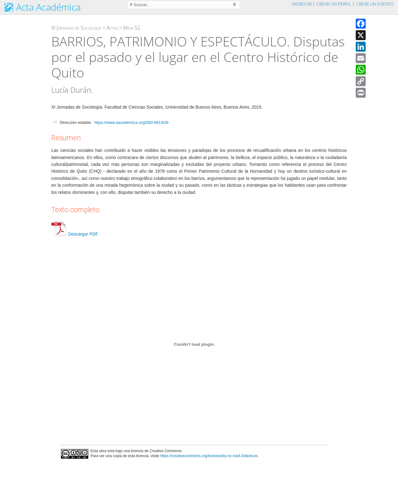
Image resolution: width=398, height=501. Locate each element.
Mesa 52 (131, 27)
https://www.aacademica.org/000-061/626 (131, 122)
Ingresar (302, 4)
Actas (112, 27)
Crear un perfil (334, 4)
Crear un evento (375, 4)
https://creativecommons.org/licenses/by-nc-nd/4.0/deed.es (209, 456)
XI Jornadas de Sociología (76, 27)
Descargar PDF (74, 234)
